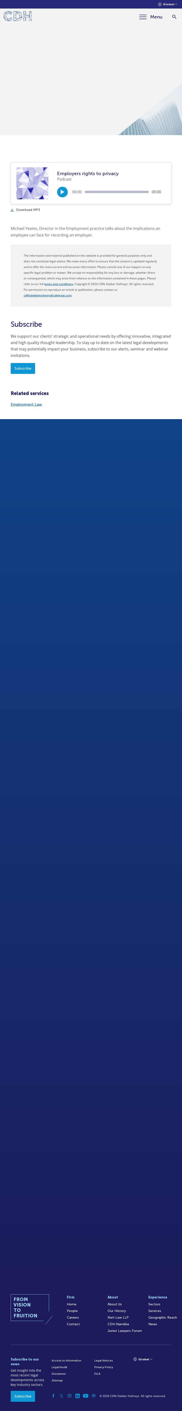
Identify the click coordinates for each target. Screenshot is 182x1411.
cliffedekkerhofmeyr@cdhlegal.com (48, 295)
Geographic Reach (162, 1318)
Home (72, 1304)
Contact (73, 1324)
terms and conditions (58, 284)
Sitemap (57, 1380)
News (152, 1324)
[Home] (18, 17)
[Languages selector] (167, 4)
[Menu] (151, 17)
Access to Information (66, 1360)
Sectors (154, 1304)
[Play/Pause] (62, 192)
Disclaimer (59, 1373)
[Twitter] (61, 1396)
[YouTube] (85, 1396)
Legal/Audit (59, 1367)
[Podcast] (93, 1396)
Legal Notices (103, 1360)
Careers (73, 1318)
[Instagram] (69, 1396)
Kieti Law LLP (118, 1318)
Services (154, 1311)
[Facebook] (53, 1396)
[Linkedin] (77, 1396)
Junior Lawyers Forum (125, 1331)
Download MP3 (25, 210)
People (72, 1311)
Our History (117, 1311)
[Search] (174, 17)
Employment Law (26, 404)
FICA (97, 1373)
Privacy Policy (103, 1367)
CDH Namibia (118, 1324)
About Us (115, 1304)
